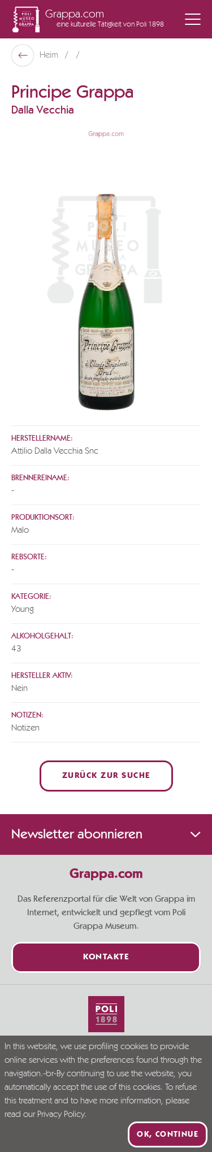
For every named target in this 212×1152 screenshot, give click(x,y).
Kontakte (106, 957)
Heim (50, 55)
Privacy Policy (60, 1114)
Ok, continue (167, 1134)
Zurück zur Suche (106, 776)
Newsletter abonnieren (106, 834)
